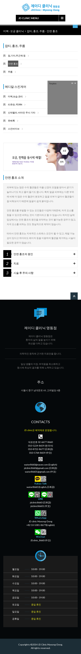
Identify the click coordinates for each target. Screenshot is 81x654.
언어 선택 (75, 26)
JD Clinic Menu (28, 18)
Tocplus (52, 83)
